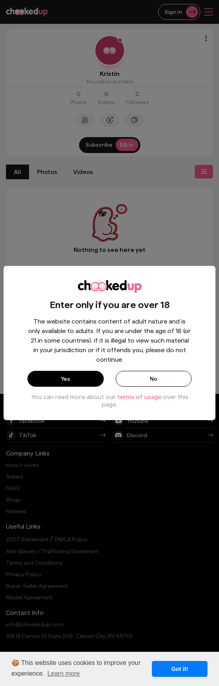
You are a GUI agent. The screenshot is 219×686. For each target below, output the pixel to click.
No (153, 379)
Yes (65, 379)
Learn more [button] (63, 673)
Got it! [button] (179, 669)
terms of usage (139, 396)
